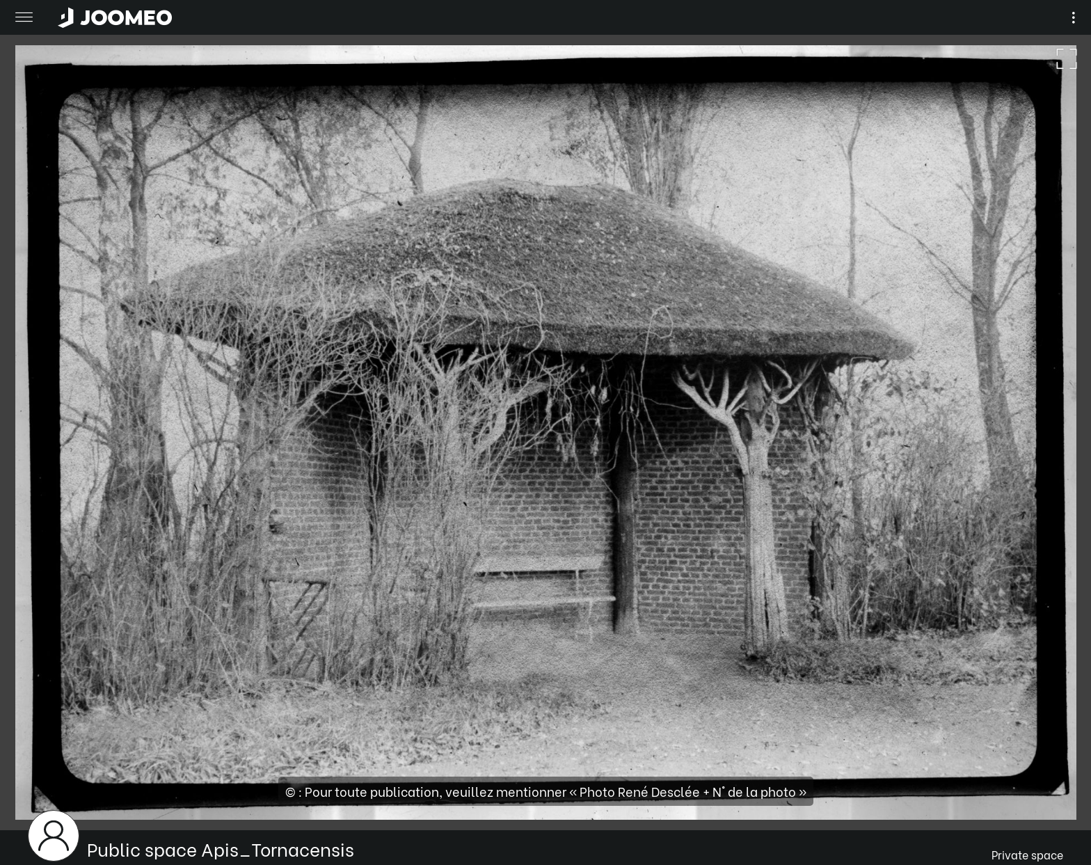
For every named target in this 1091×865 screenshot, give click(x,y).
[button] (37, 793)
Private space (1027, 854)
